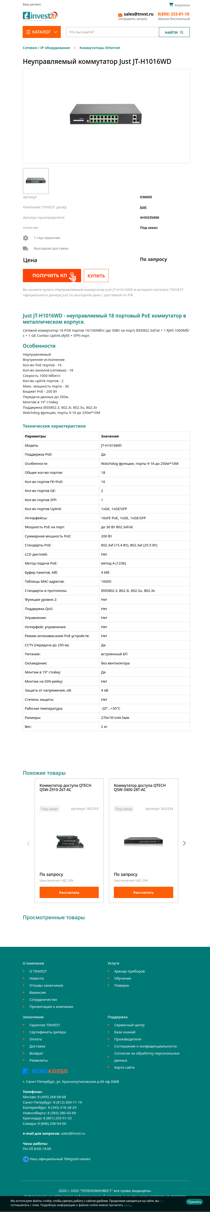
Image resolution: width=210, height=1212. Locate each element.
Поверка (121, 986)
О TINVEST (38, 972)
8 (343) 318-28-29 (62, 1108)
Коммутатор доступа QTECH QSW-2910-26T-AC (65, 787)
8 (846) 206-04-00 (52, 1124)
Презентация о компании (51, 1007)
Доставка (37, 1047)
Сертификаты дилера (47, 1033)
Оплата (35, 1040)
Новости (36, 979)
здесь (127, 1205)
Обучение (122, 979)
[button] (184, 844)
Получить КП (48, 275)
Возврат (36, 1054)
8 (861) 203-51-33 (57, 1119)
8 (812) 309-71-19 (67, 1103)
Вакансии (37, 993)
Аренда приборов (129, 972)
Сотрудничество (43, 1000)
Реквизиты (38, 1061)
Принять (194, 1202)
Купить (96, 276)
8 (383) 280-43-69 (62, 1113)
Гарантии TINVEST (44, 1026)
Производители (127, 1040)
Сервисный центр (129, 1026)
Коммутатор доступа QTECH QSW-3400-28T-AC (140, 787)
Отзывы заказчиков (46, 986)
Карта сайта (124, 1068)
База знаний (125, 1033)
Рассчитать (69, 893)
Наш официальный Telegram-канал (56, 1159)
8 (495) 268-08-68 (51, 1098)
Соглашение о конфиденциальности (145, 1047)
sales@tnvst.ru (73, 1134)
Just (143, 207)
